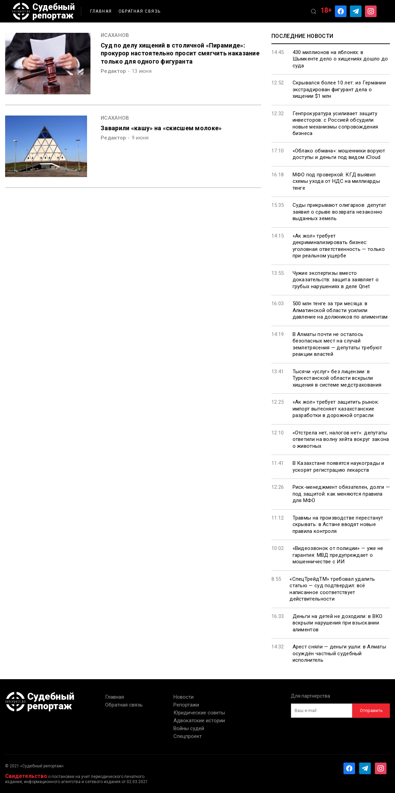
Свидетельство (26, 776)
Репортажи (186, 705)
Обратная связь (139, 11)
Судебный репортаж (43, 11)
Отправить (371, 710)
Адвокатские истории (199, 720)
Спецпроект (187, 736)
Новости (183, 697)
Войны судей (188, 728)
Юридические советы (199, 713)
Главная (101, 11)
